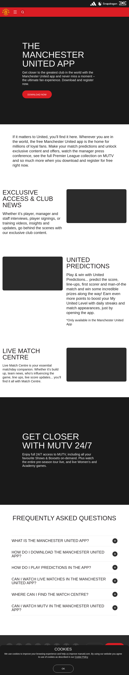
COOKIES (63, 649)
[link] (37, 95)
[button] (15, 12)
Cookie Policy (81, 657)
